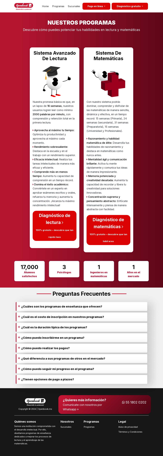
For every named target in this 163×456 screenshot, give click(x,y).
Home (45, 6)
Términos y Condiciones (130, 431)
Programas (58, 6)
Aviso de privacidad (128, 426)
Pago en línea (95, 6)
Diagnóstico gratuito (129, 6)
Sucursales (74, 6)
